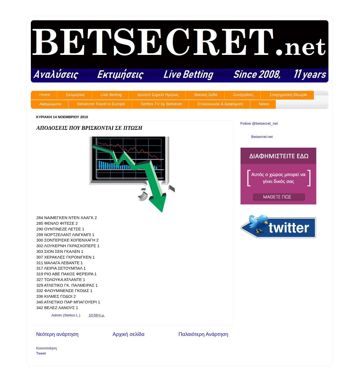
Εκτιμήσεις (75, 94)
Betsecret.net (262, 137)
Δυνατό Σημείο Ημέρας (158, 94)
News (264, 103)
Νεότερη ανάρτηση (57, 334)
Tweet (41, 353)
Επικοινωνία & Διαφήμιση (220, 103)
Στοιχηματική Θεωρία (288, 94)
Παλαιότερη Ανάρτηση (203, 334)
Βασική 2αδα (205, 94)
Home (44, 94)
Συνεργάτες (243, 94)
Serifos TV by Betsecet (161, 103)
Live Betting (111, 94)
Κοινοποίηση (46, 348)
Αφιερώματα (50, 103)
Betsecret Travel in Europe (101, 103)
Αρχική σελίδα (128, 334)
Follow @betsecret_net (259, 123)
